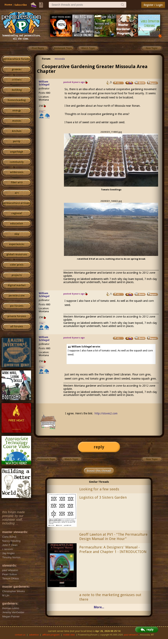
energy (16, 110)
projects (17, 275)
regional (16, 213)
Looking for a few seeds (99, 489)
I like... (42, 112)
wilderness (16, 172)
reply (99, 447)
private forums (16, 316)
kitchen (16, 131)
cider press (16, 264)
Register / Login (153, 4)
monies (16, 120)
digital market (17, 285)
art (17, 193)
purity (16, 141)
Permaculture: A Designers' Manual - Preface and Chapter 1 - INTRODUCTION (112, 549)
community (17, 162)
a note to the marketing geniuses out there (110, 597)
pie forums (16, 306)
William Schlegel (44, 83)
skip (16, 234)
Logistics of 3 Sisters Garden (103, 497)
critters (16, 79)
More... (99, 607)
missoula (60, 58)
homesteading (17, 100)
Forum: (46, 58)
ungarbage (16, 151)
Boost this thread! (99, 470)
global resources (16, 254)
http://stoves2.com (106, 413)
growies (16, 69)
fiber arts (17, 182)
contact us (20, 634)
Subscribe (20, 4)
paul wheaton (131, 634)
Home (8, 4)
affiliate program (51, 634)
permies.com (17, 295)
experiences (16, 244)
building (17, 90)
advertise (34, 634)
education (16, 223)
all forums (16, 326)
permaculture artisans (17, 203)
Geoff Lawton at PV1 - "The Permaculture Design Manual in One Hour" (113, 536)
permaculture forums (16, 59)
